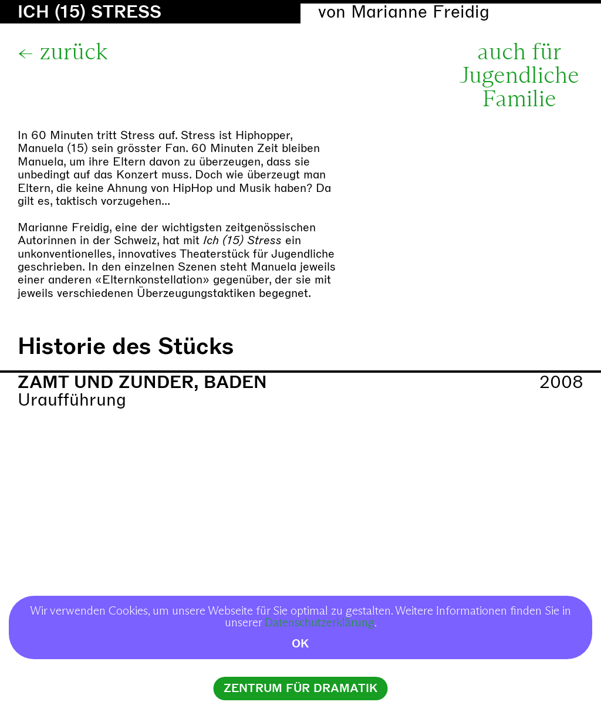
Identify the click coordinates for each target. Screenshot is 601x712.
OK (300, 643)
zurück (73, 53)
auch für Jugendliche (519, 64)
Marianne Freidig (420, 12)
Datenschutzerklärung (319, 623)
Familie (519, 100)
